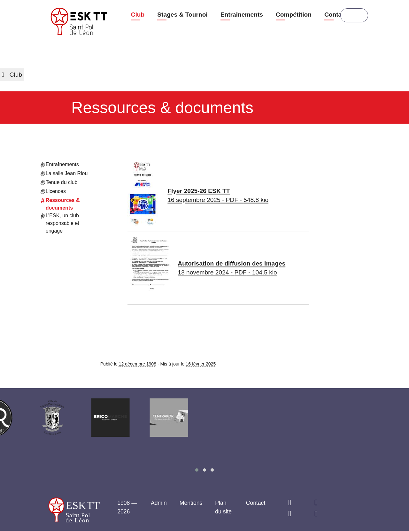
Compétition (294, 14)
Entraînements (241, 14)
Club (138, 14)
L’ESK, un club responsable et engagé (60, 223)
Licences (53, 192)
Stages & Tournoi (182, 14)
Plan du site (223, 507)
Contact (335, 14)
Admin (159, 503)
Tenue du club (59, 183)
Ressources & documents (60, 203)
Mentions (191, 503)
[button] (197, 470)
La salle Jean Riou (64, 174)
